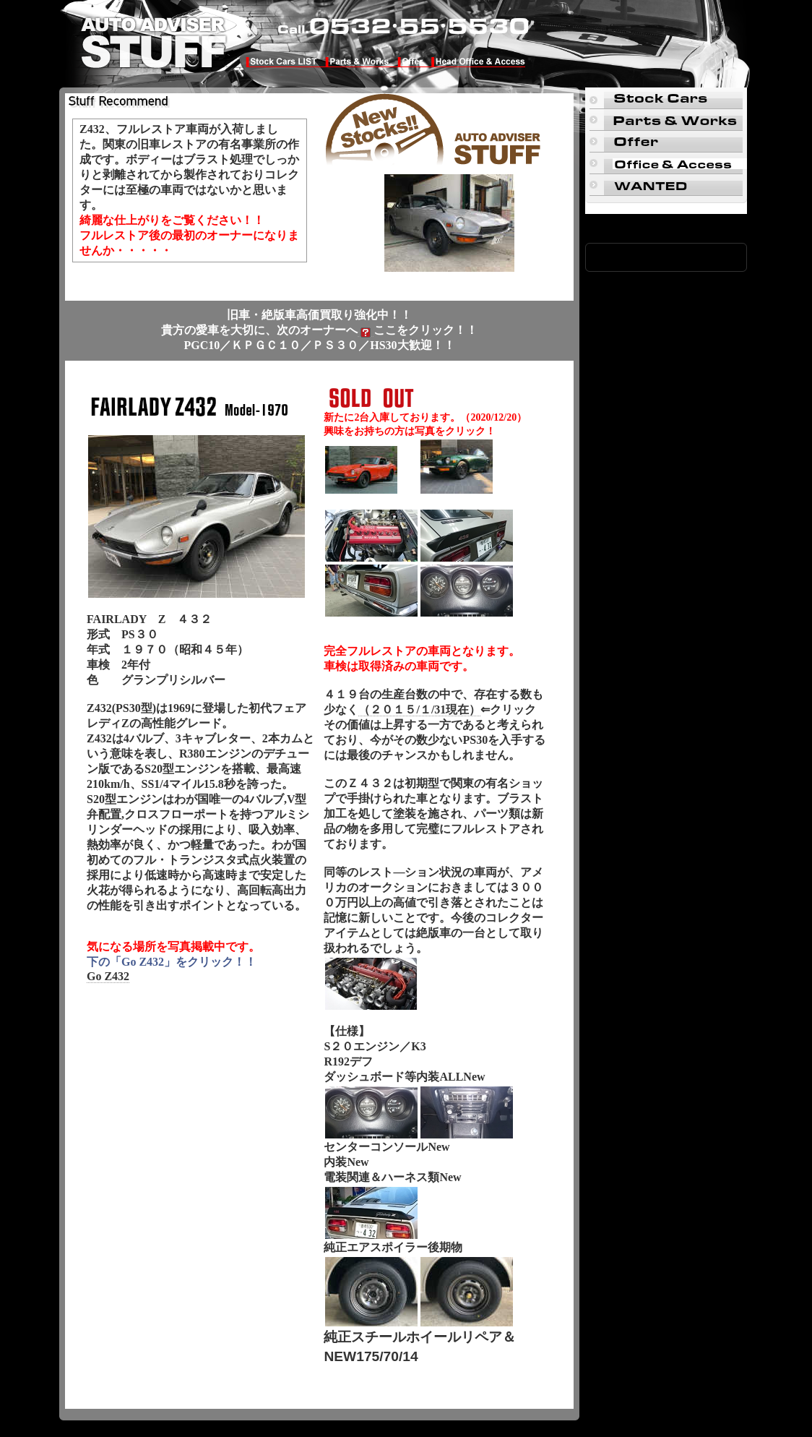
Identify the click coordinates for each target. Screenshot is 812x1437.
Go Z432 (108, 976)
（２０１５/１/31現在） (419, 709)
